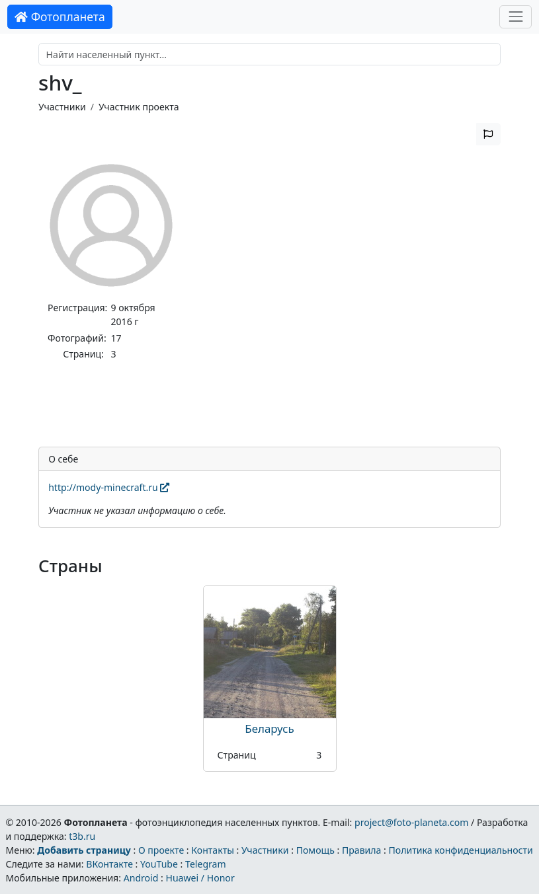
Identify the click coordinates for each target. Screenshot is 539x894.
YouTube (159, 864)
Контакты (212, 850)
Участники (62, 106)
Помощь (315, 850)
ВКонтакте (109, 864)
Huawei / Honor (199, 878)
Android (141, 878)
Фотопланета (60, 16)
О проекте (161, 850)
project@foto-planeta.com (411, 822)
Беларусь (269, 728)
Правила (361, 850)
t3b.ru (82, 836)
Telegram (205, 864)
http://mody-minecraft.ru (108, 487)
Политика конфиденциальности (461, 850)
